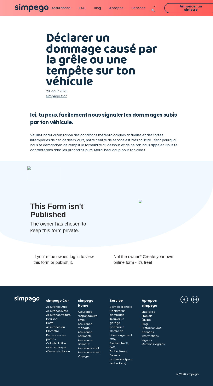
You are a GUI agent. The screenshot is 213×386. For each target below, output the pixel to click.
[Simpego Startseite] (27, 330)
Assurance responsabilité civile (87, 316)
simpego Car (56, 96)
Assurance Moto (57, 311)
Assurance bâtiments (85, 334)
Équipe (146, 320)
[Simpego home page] (31, 8)
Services (138, 8)
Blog (97, 8)
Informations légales (150, 338)
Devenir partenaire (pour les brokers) (121, 359)
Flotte (49, 323)
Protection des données (151, 330)
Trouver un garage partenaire (117, 323)
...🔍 (153, 8)
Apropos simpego (149, 303)
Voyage (83, 356)
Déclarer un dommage (118, 313)
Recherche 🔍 (119, 343)
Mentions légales (153, 344)
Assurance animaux (85, 342)
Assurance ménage (85, 326)
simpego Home (85, 303)
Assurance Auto (57, 307)
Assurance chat (88, 348)
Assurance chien (89, 352)
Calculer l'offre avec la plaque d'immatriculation (58, 347)
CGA (113, 339)
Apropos (116, 8)
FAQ (82, 8)
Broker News (118, 351)
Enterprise (148, 312)
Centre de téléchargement (121, 333)
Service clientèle (121, 307)
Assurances (61, 8)
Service (116, 300)
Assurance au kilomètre (55, 329)
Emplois (147, 316)
